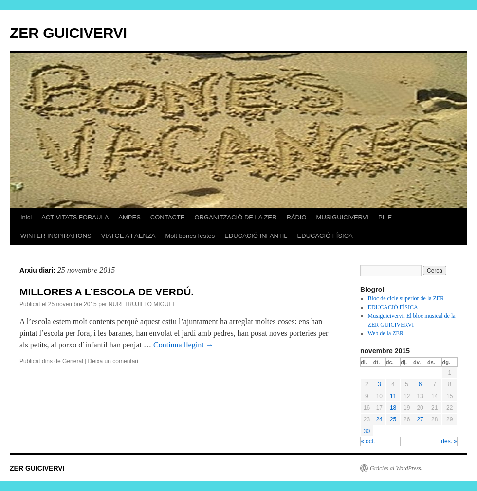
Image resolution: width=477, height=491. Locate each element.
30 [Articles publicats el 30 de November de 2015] (367, 431)
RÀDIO (296, 217)
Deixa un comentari (113, 361)
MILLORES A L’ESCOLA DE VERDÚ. (106, 291)
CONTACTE (167, 217)
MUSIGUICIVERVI (342, 217)
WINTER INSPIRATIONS (56, 235)
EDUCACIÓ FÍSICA (325, 235)
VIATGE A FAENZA (128, 235)
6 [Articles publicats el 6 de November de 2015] (420, 384)
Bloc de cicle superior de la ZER (406, 298)
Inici (26, 217)
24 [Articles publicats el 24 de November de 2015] (379, 419)
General (72, 361)
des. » (449, 441)
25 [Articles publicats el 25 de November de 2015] (393, 419)
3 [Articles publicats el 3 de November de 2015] (379, 384)
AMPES (129, 217)
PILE (385, 217)
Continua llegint (183, 345)
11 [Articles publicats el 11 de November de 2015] (393, 396)
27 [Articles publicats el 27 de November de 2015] (420, 419)
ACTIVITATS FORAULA (75, 217)
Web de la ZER (386, 333)
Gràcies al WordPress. (396, 468)
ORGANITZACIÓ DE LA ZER (235, 217)
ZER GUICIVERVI (68, 33)
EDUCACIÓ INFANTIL (255, 235)
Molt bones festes (190, 235)
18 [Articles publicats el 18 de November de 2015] (393, 407)
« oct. (368, 441)
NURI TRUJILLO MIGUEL (142, 304)
